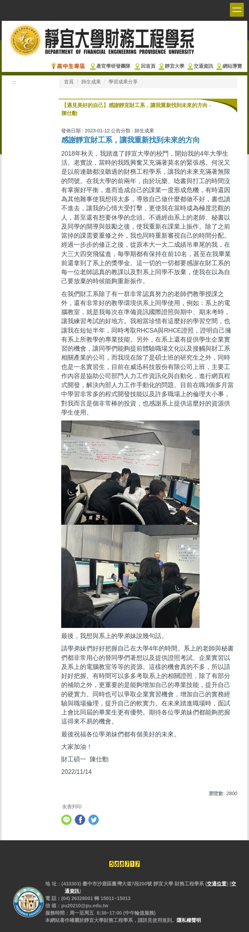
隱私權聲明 (189, 920)
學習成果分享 (123, 81)
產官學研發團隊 (113, 66)
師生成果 (91, 81)
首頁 (69, 81)
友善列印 (72, 806)
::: (14, 82)
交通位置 (217, 883)
